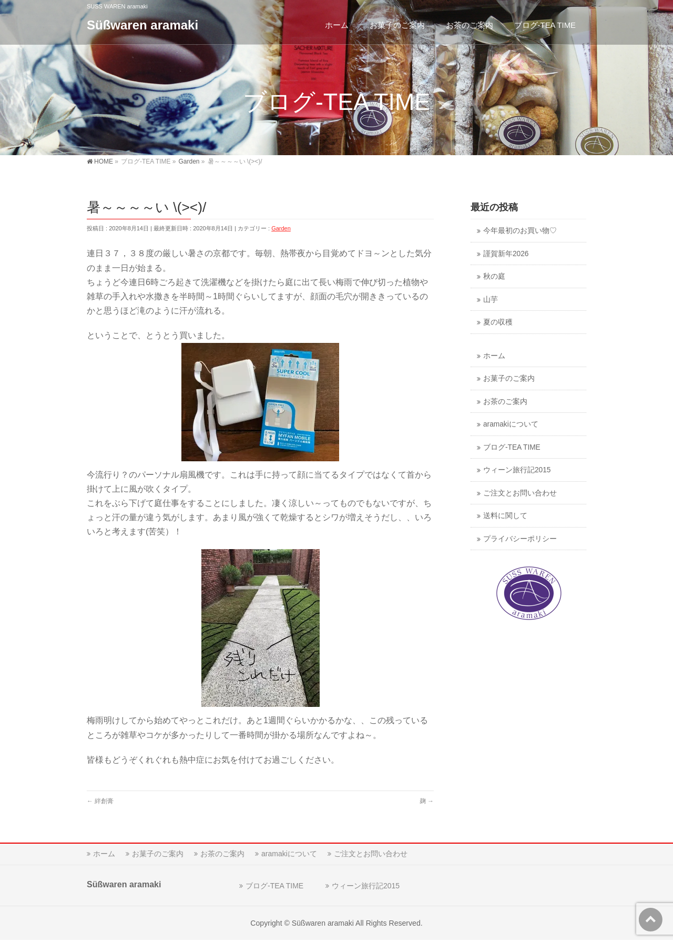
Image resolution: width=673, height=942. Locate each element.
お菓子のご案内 (509, 378)
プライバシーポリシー (520, 539)
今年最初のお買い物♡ (520, 231)
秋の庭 (494, 276)
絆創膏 (100, 801)
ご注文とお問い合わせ (520, 493)
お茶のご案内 (505, 402)
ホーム (494, 356)
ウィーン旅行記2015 (516, 470)
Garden (281, 228)
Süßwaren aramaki (142, 25)
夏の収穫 (498, 322)
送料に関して (505, 516)
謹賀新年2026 (505, 254)
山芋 (490, 299)
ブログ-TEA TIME (512, 447)
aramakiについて (510, 424)
